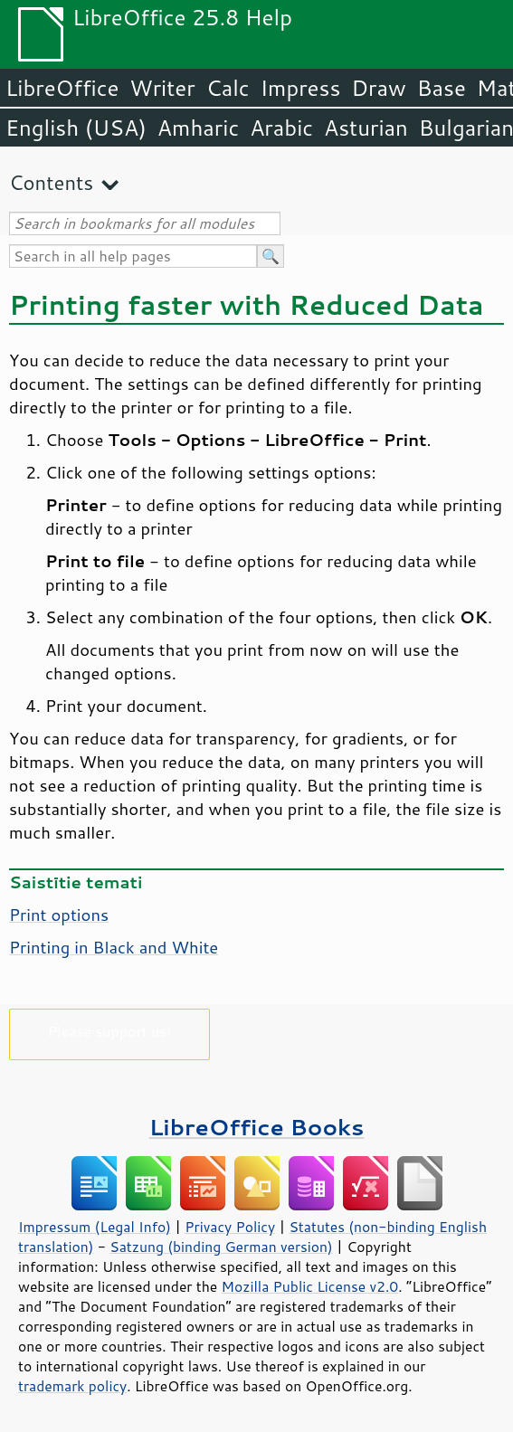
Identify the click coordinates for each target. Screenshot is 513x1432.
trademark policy (72, 1386)
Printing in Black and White (113, 947)
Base (441, 87)
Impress (301, 87)
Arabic (281, 127)
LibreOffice (62, 87)
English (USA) (76, 127)
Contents (51, 182)
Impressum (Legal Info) (94, 1227)
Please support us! (110, 1030)
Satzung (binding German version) (221, 1247)
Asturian (366, 127)
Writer (162, 87)
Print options (59, 914)
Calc (228, 87)
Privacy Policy (230, 1227)
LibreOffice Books (257, 1127)
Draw (378, 87)
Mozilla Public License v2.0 (310, 1286)
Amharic (198, 127)
